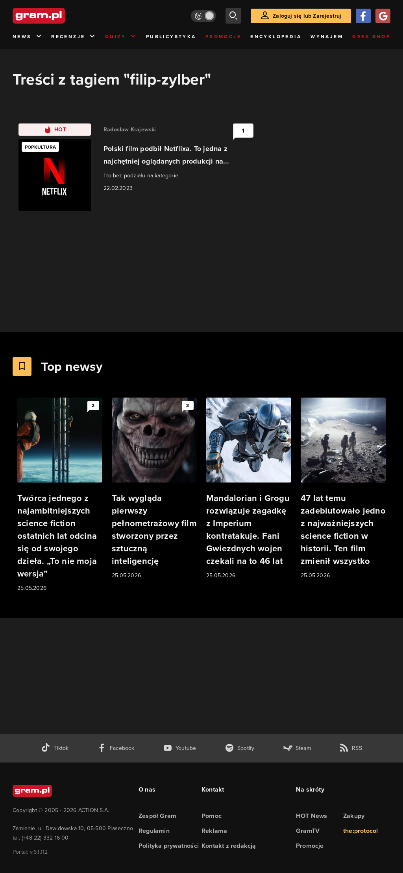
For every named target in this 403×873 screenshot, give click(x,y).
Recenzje (73, 37)
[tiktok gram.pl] (54, 748)
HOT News (311, 815)
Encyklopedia (275, 36)
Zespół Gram (157, 815)
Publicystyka (171, 36)
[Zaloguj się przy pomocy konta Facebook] (363, 16)
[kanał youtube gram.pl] (179, 748)
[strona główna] (58, 16)
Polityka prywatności (169, 845)
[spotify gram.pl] (240, 748)
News (27, 37)
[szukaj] (233, 16)
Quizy (121, 37)
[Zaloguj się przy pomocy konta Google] (382, 16)
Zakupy (353, 815)
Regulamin (154, 830)
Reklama (214, 830)
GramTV (308, 830)
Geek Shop (371, 36)
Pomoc (212, 815)
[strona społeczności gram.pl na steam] (297, 748)
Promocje (223, 36)
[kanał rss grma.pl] (350, 748)
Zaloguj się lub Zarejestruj (307, 16)
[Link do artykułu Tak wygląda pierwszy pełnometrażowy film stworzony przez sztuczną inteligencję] (154, 489)
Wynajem (327, 36)
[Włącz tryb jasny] (203, 16)
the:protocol (360, 830)
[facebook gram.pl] (116, 748)
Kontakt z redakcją (229, 845)
